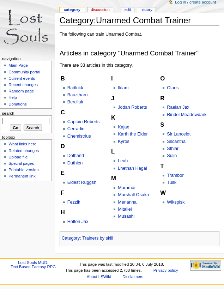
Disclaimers (132, 277)
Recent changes (23, 85)
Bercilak (75, 102)
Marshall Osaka (133, 194)
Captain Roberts (83, 121)
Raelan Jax (178, 107)
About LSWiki (99, 277)
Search (8, 113)
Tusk (171, 182)
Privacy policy (165, 270)
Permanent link (21, 176)
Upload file (18, 157)
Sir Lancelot (178, 134)
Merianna (127, 202)
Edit (128, 9)
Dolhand (75, 155)
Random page (21, 91)
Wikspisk (175, 202)
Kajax (123, 127)
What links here (22, 144)
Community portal (24, 72)
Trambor (175, 175)
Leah (123, 160)
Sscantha (176, 141)
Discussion (100, 9)
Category (71, 238)
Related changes (23, 151)
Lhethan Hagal (132, 168)
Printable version (23, 170)
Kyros (123, 141)
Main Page (18, 65)
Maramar (127, 187)
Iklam (123, 87)
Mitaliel (125, 209)
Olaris (172, 87)
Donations (17, 104)
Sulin (172, 155)
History (146, 9)
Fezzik (73, 202)
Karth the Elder (133, 134)
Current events (21, 78)
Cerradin (76, 128)
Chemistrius (79, 136)
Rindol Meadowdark (186, 114)
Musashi (126, 216)
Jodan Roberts (132, 107)
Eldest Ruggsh (82, 182)
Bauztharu (77, 94)
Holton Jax (78, 221)
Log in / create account (195, 2)
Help (12, 97)
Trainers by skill (97, 238)
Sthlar (172, 148)
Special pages (21, 163)
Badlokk (75, 87)
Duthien (75, 163)
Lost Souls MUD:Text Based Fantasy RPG (33, 264)
